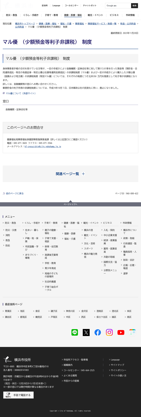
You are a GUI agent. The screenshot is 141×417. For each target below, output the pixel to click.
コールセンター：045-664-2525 (79, 370)
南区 (129, 317)
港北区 (115, 311)
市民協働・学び (31, 248)
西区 (83, 317)
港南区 (100, 311)
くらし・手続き (32, 223)
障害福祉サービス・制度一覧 (102, 24)
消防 (8, 235)
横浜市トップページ (25, 24)
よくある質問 (70, 375)
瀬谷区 (8, 317)
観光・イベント (91, 223)
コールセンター (71, 5)
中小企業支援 (110, 235)
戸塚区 (54, 317)
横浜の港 (88, 230)
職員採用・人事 (129, 253)
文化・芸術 (89, 243)
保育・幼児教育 (51, 248)
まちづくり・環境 (31, 256)
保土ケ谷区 (102, 317)
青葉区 (8, 311)
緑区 (114, 317)
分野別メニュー (110, 271)
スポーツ (88, 248)
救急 (8, 240)
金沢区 (84, 311)
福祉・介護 (65, 24)
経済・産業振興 (110, 241)
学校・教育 (50, 263)
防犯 (8, 245)
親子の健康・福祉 (51, 231)
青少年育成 (50, 268)
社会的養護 (50, 281)
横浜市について (129, 231)
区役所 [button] (45, 5)
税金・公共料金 (128, 24)
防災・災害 (11, 230)
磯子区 (54, 311)
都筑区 (23, 317)
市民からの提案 (71, 381)
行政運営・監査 (129, 245)
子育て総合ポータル (51, 288)
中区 (68, 317)
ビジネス (107, 223)
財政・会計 (128, 260)
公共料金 (19, 27)
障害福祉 (79, 24)
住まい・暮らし (31, 231)
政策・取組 (128, 238)
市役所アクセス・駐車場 (76, 360)
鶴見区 (39, 317)
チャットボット (90, 5)
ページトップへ (70, 204)
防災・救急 (10, 223)
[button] (70, 174)
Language (115, 360)
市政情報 (127, 223)
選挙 (125, 273)
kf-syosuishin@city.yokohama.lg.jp (43, 146)
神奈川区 (70, 311)
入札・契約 (109, 230)
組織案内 (68, 365)
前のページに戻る (15, 193)
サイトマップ (117, 365)
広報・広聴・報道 (129, 266)
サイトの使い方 (118, 375)
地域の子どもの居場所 (51, 275)
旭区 (22, 311)
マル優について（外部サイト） (21, 93)
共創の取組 (109, 257)
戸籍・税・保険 (31, 239)
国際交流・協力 (110, 263)
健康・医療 (69, 233)
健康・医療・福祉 (47, 24)
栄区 (129, 311)
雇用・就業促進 (110, 250)
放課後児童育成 (51, 256)
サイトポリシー (118, 370)
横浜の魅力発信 (90, 255)
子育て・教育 (50, 223)
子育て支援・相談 (51, 239)
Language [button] (56, 5)
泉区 (38, 311)
